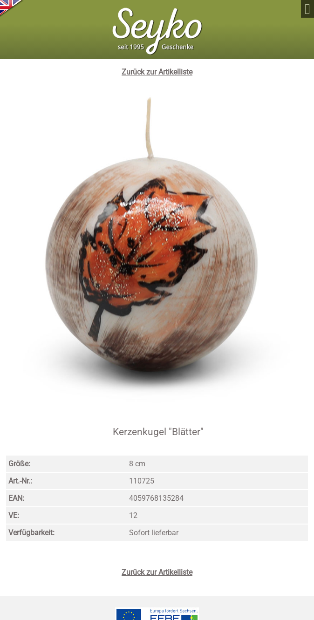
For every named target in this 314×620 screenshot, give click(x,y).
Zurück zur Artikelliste (157, 72)
